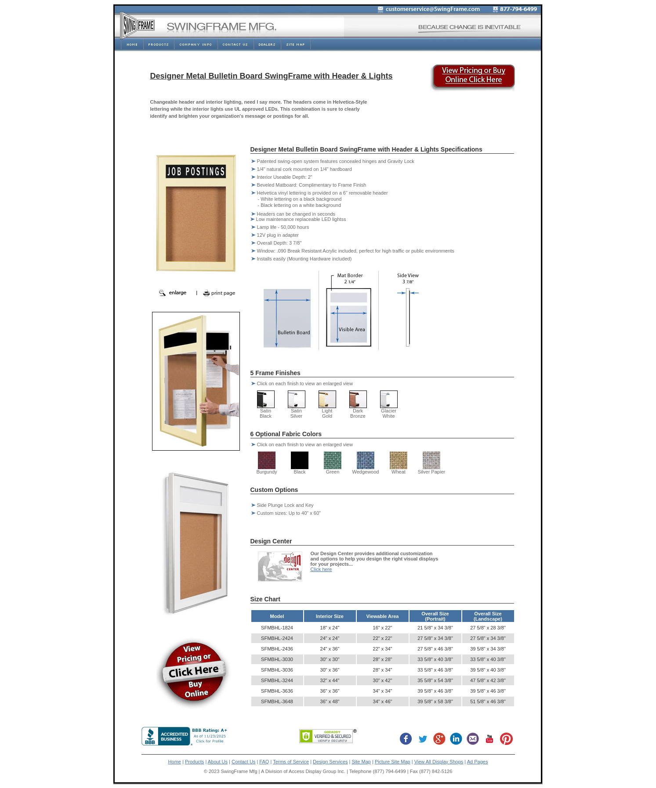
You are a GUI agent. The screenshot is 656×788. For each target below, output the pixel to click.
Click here (321, 569)
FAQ (264, 761)
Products (194, 761)
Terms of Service (291, 761)
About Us (218, 761)
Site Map (361, 761)
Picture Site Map (392, 761)
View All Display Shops (439, 761)
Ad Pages (477, 761)
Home (174, 761)
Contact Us (243, 761)
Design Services (330, 761)
